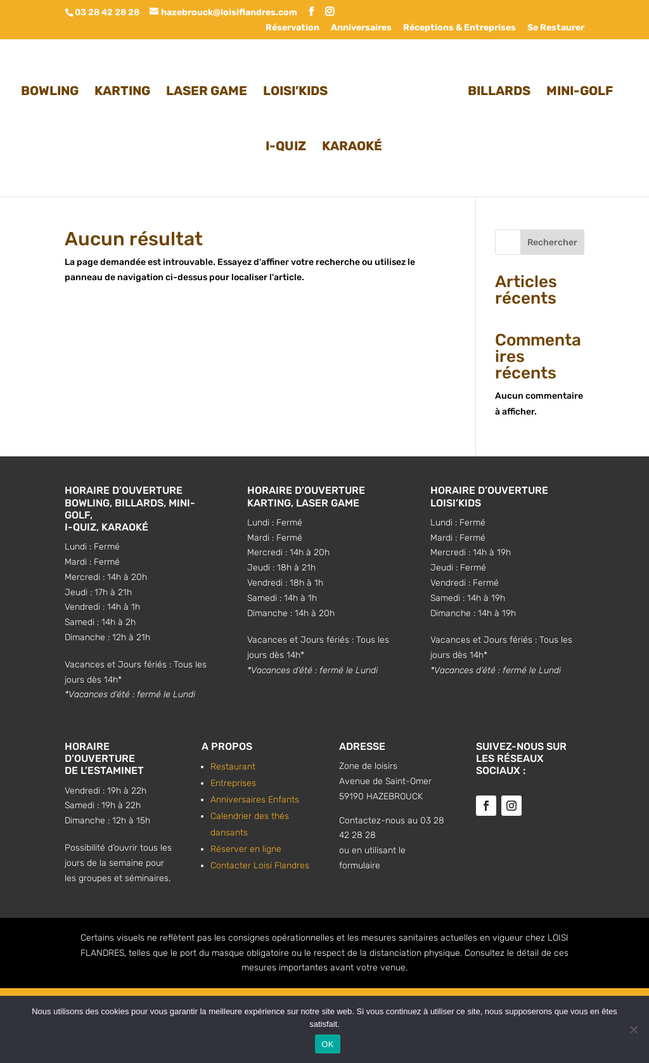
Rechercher (552, 242)
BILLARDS (495, 89)
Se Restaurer (555, 28)
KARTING (126, 89)
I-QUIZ (286, 144)
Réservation (292, 28)
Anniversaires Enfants (254, 799)
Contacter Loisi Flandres (259, 865)
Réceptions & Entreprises (459, 28)
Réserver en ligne (245, 849)
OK (327, 1044)
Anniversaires (361, 28)
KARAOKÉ (352, 144)
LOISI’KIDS (299, 89)
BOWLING (53, 89)
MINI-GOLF (576, 89)
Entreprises (233, 783)
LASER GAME (210, 89)
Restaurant (232, 766)
